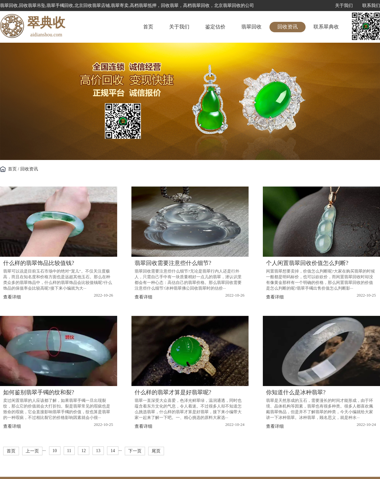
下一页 (135, 451)
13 (98, 450)
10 (55, 450)
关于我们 (344, 5)
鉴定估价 (215, 26)
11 (69, 450)
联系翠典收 (326, 26)
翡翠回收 (251, 26)
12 (83, 450)
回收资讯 (287, 26)
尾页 (156, 451)
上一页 (32, 451)
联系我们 (371, 5)
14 (113, 450)
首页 (148, 26)
